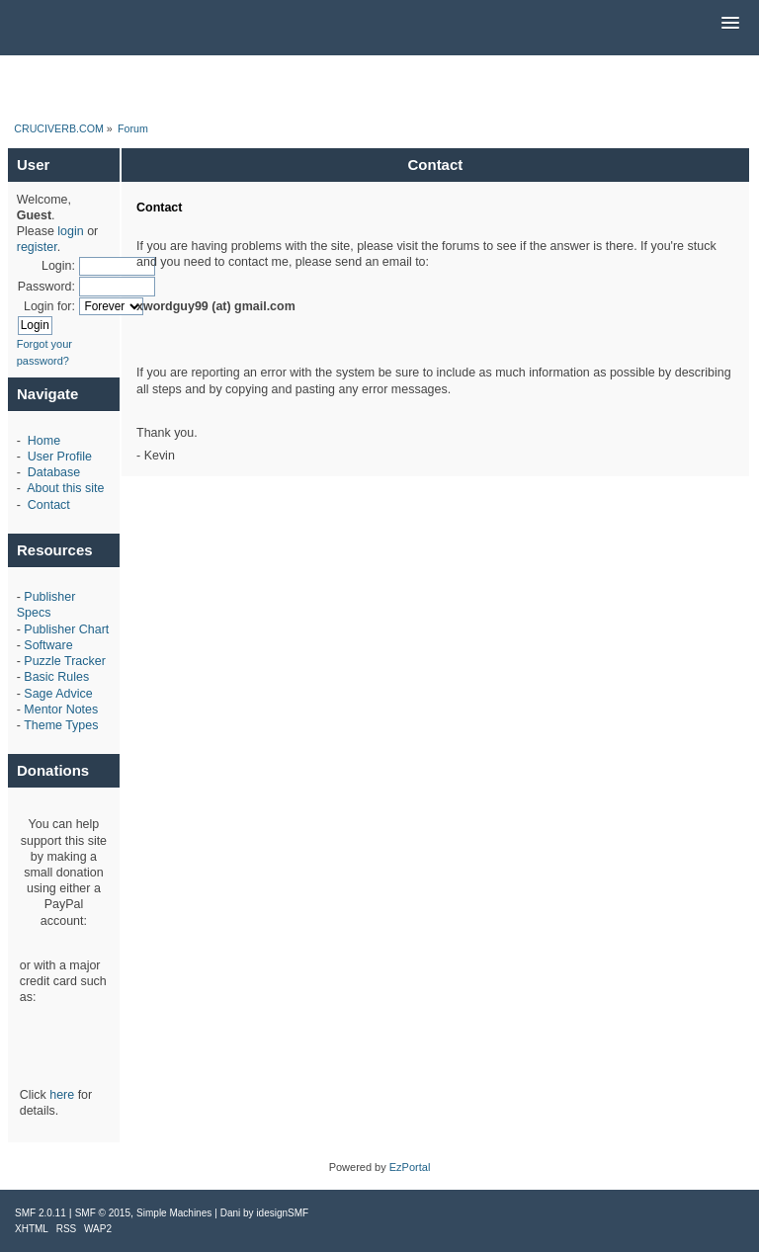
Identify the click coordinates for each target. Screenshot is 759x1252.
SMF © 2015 (102, 1213)
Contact (49, 505)
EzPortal (410, 1167)
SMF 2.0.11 (40, 1213)
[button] (730, 24)
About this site (65, 488)
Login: (58, 266)
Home (44, 441)
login (70, 231)
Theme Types (61, 725)
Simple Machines (173, 1213)
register (37, 247)
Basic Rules (56, 677)
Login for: (49, 306)
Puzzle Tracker (64, 661)
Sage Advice (58, 694)
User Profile (60, 456)
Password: (46, 286)
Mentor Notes (61, 709)
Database (54, 472)
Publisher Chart (66, 629)
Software (48, 645)
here (61, 1095)
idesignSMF (282, 1213)
